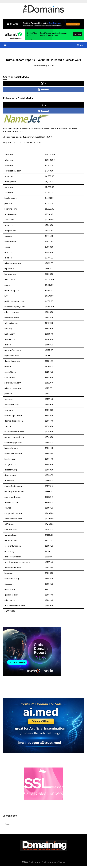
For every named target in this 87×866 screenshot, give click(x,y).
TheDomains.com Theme (53, 862)
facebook (43, 89)
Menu (80, 45)
